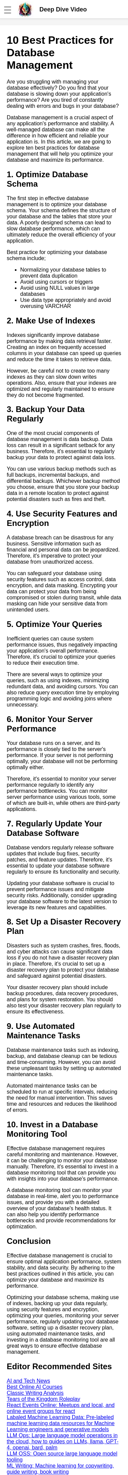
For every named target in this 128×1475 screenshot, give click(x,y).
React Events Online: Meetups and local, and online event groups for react (61, 1408)
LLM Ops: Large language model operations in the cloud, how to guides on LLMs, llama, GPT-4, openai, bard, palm (63, 1441)
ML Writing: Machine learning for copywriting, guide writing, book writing (60, 1469)
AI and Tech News (28, 1381)
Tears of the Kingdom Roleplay (43, 1399)
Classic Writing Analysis (35, 1393)
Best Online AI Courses (34, 1387)
